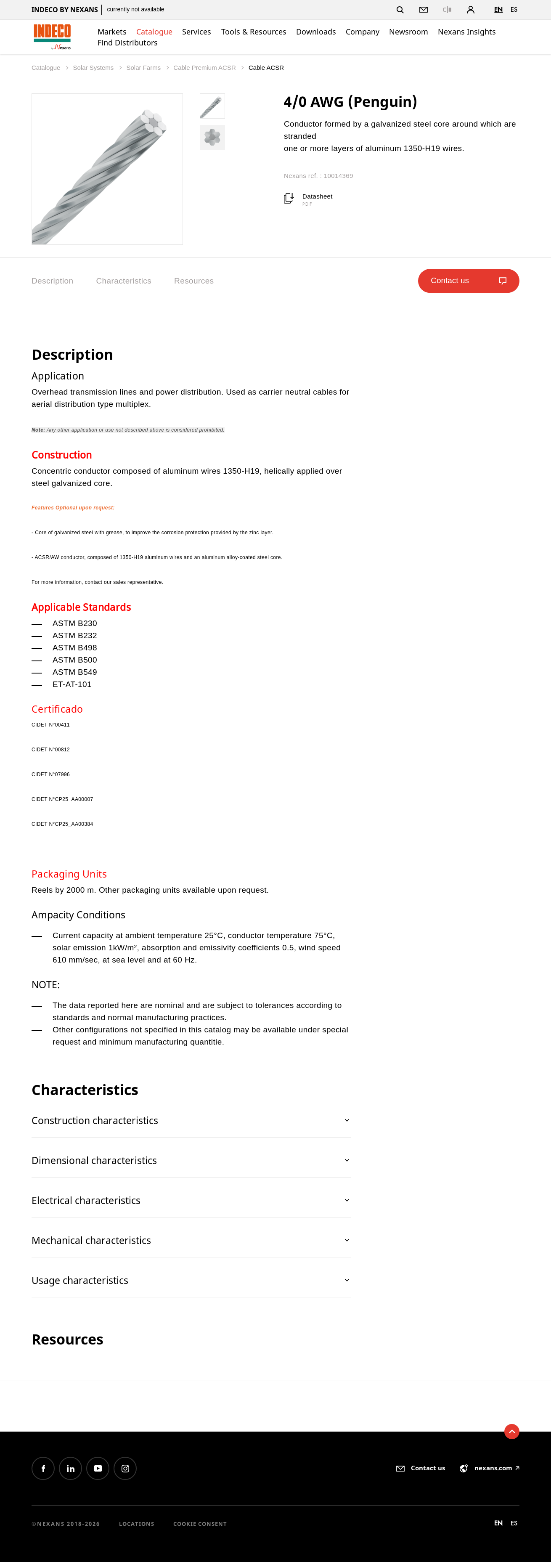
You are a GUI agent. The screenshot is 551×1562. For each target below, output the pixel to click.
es (514, 9)
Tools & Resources (253, 31)
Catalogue (154, 31)
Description (52, 280)
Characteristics (123, 280)
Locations (136, 1524)
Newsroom (408, 31)
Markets (112, 31)
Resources (194, 280)
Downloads (316, 31)
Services (196, 31)
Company (362, 31)
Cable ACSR (266, 67)
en (498, 9)
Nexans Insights (467, 31)
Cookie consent (200, 1524)
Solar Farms (144, 67)
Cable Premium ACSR (205, 67)
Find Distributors (128, 42)
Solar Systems (94, 67)
